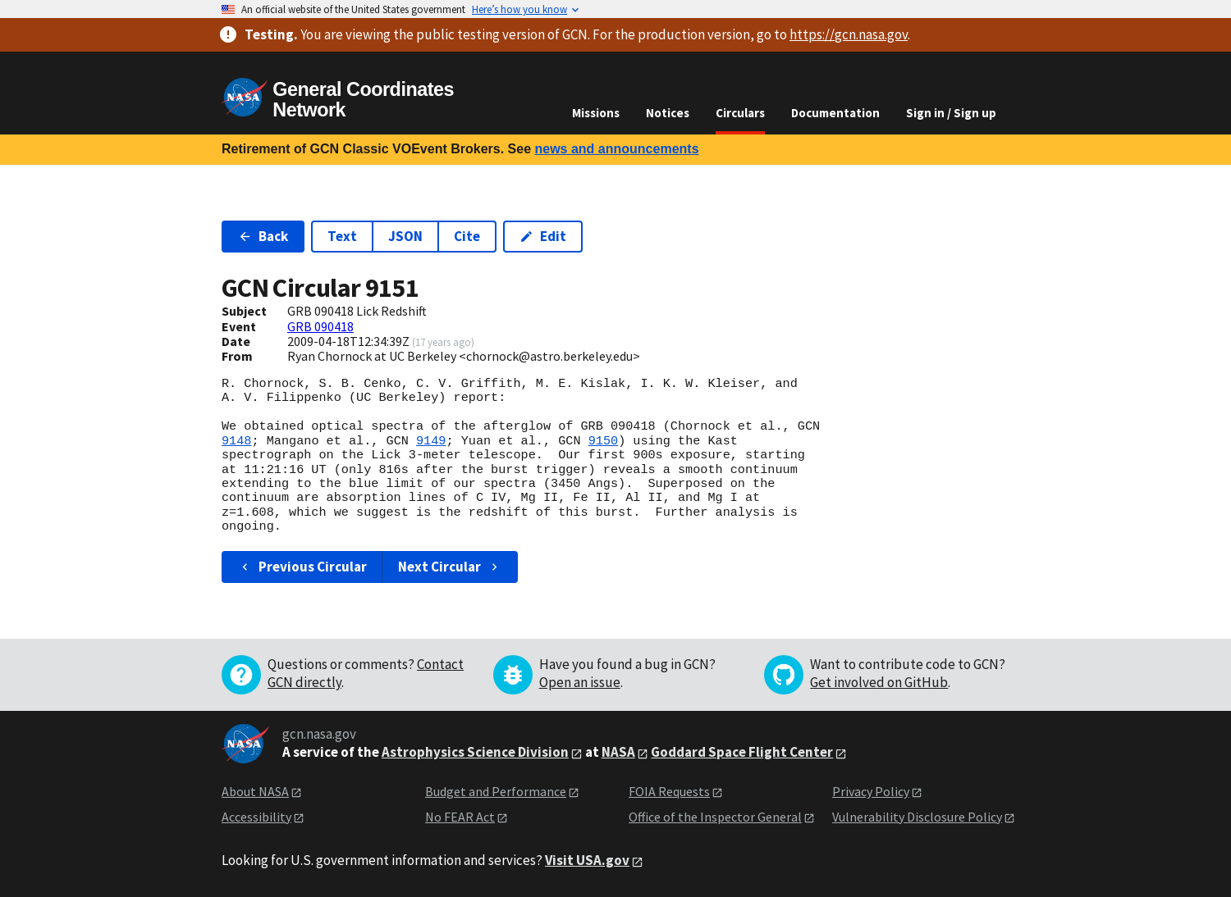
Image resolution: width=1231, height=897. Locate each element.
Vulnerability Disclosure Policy (917, 816)
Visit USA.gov (587, 860)
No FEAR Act (460, 816)
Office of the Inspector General (715, 816)
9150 (603, 441)
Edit (542, 236)
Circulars (740, 113)
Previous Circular (302, 567)
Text (342, 236)
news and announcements (616, 149)
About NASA (255, 791)
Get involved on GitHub (879, 682)
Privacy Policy (870, 791)
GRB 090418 (320, 326)
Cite (467, 236)
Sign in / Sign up (951, 113)
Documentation (835, 113)
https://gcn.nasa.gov (848, 34)
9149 (431, 441)
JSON (405, 236)
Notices (667, 113)
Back (263, 236)
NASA (618, 752)
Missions (596, 113)
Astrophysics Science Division (475, 752)
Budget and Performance (495, 791)
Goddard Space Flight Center (742, 752)
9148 (236, 441)
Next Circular (449, 567)
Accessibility (256, 816)
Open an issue (579, 682)
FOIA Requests (669, 791)
